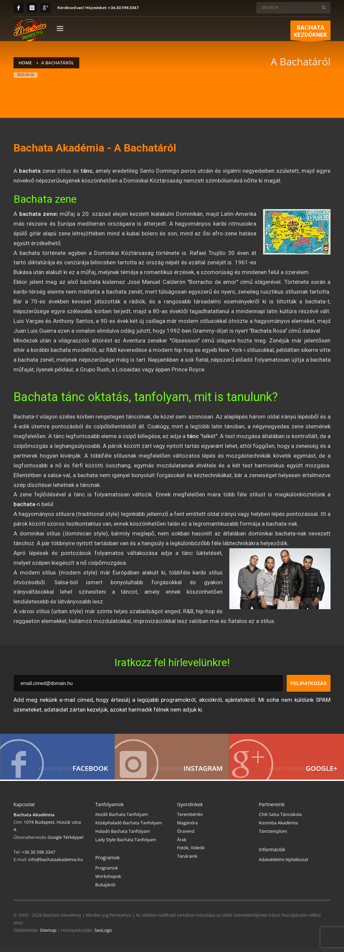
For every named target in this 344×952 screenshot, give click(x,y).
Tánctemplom (273, 836)
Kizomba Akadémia (278, 827)
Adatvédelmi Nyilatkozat (283, 864)
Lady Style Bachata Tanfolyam (125, 844)
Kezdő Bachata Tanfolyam (121, 819)
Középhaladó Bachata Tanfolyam (128, 827)
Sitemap (48, 935)
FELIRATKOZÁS (308, 683)
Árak (182, 844)
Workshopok (108, 881)
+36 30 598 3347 (123, 7)
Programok (106, 872)
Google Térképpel (65, 842)
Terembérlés (190, 819)
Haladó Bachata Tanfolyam (122, 836)
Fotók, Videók (191, 853)
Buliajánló (105, 889)
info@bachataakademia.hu (55, 864)
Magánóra (187, 827)
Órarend (185, 836)
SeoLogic (103, 935)
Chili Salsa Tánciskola (280, 819)
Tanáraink (187, 861)
